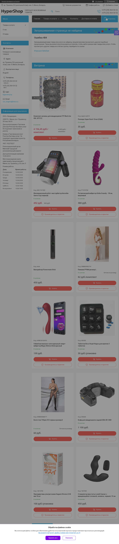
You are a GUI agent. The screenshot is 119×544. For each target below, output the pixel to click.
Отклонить (69, 538)
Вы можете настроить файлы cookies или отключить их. (59, 533)
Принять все (53, 538)
